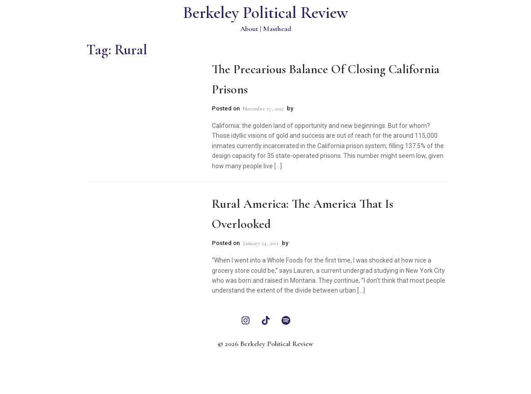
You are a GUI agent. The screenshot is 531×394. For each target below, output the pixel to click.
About (249, 28)
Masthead (277, 28)
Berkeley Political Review (265, 13)
